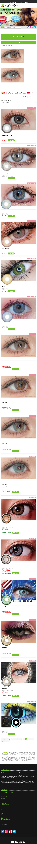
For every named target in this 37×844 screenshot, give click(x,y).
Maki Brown (4, 525)
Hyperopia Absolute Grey (7, 135)
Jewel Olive (4, 286)
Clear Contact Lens (4, 795)
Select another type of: (6, 100)
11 (28, 739)
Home (2, 813)
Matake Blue (4, 606)
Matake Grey (4, 688)
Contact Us (3, 816)
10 (26, 739)
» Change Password (5, 804)
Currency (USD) (18, 0)
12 (30, 739)
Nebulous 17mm (5, 729)
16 (6, 741)
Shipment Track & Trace (6, 819)
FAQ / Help (3, 817)
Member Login (19, 2)
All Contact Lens (4, 796)
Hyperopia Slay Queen (6, 173)
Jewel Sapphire (5, 323)
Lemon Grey (4, 443)
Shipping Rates (4, 818)
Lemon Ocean (4, 484)
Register (26, 2)
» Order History (4, 802)
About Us (3, 814)
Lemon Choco (4, 402)
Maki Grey (4, 565)
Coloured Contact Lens (5, 793)
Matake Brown (5, 647)
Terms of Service (4, 822)
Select (31, 96)
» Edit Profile (3, 803)
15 (4, 741)
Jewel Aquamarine (5, 210)
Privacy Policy (3, 820)
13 (33, 739)
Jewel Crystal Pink (5, 248)
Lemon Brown (4, 361)
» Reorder (3, 805)
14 (2, 741)
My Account (11, 2)
